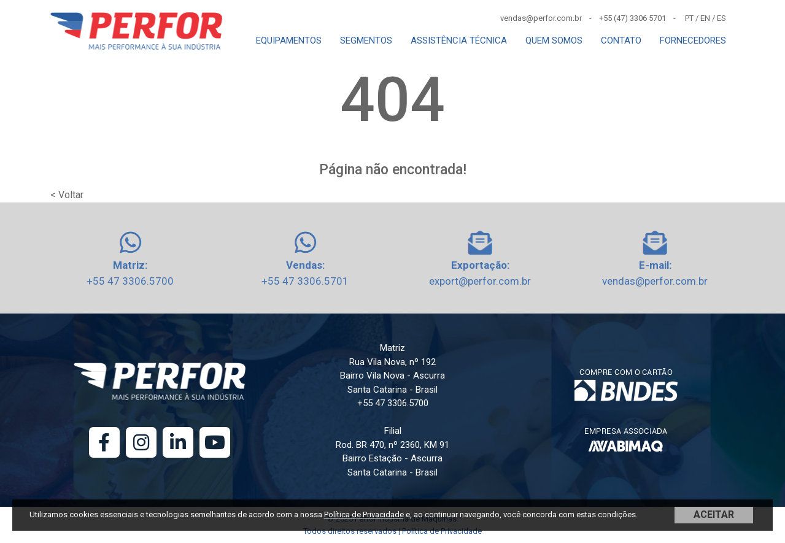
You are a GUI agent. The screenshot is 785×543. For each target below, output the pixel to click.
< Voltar (66, 195)
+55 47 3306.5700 (130, 281)
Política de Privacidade (364, 514)
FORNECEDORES (693, 40)
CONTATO (621, 40)
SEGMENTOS (366, 40)
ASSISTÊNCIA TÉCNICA (459, 40)
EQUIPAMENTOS (289, 40)
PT (689, 18)
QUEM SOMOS (553, 40)
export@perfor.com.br (480, 281)
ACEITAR (714, 514)
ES (721, 18)
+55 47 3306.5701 (305, 281)
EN (705, 18)
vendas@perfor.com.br (655, 281)
